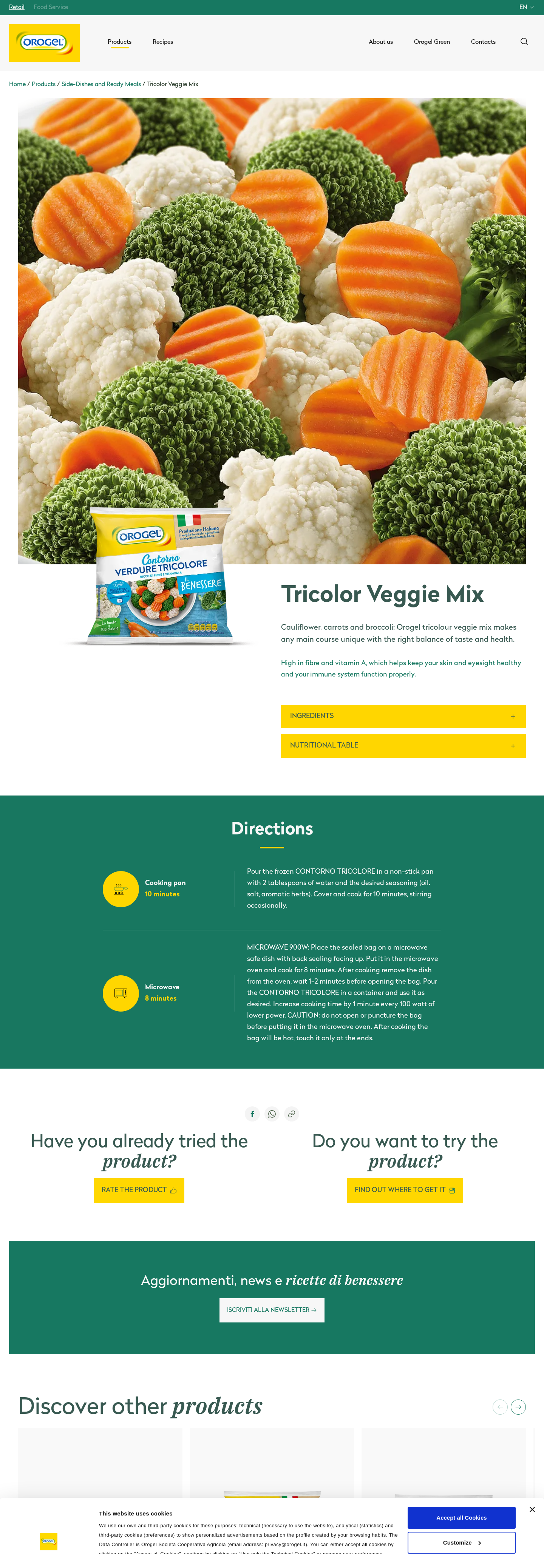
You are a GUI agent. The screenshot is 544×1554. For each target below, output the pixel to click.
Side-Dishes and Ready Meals (101, 85)
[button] (500, 1407)
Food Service (51, 8)
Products (44, 85)
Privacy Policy (254, 1509)
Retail (17, 8)
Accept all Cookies (461, 1463)
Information (115, 1539)
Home (17, 85)
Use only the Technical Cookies (461, 1513)
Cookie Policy (301, 1509)
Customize (462, 1488)
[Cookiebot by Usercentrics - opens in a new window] (49, 1539)
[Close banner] (532, 1455)
